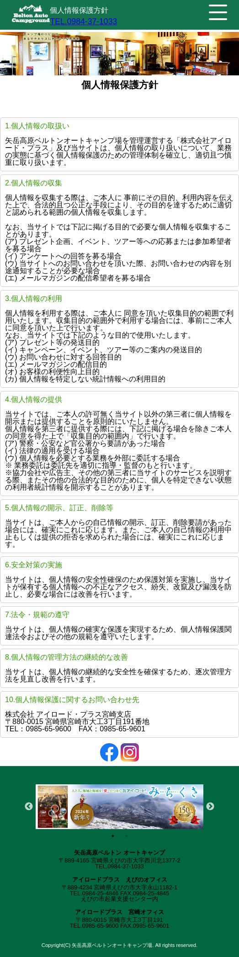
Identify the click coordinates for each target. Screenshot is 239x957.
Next (210, 806)
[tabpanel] (119, 806)
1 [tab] (112, 836)
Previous (28, 806)
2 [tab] (126, 836)
